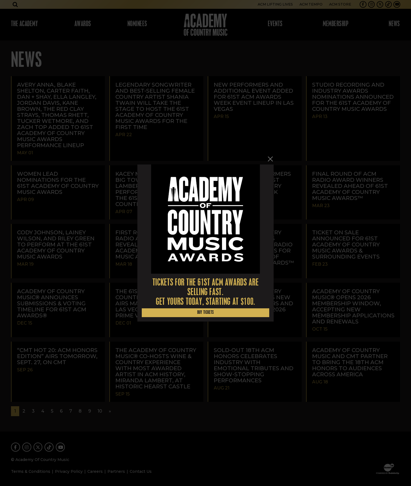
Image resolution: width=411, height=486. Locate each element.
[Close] (270, 159)
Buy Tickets (205, 313)
